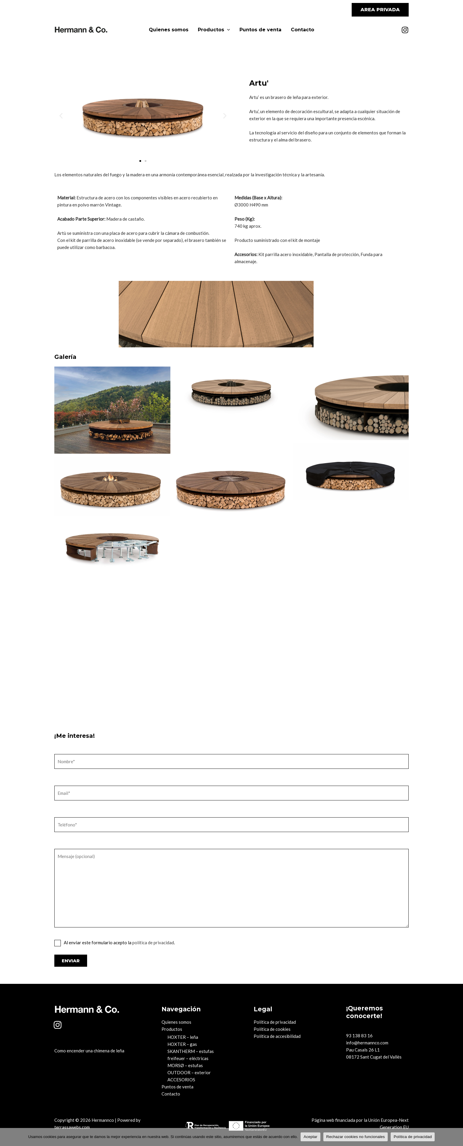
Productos (214, 29)
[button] (380, 10)
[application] (227, 29)
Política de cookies (272, 1029)
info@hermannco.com (367, 1042)
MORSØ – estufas (185, 1065)
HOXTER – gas (182, 1044)
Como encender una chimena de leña (89, 1050)
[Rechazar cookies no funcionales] (456, 1137)
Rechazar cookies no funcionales (355, 1136)
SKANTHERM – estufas (190, 1051)
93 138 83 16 (359, 1035)
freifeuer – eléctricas (187, 1058)
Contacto (302, 29)
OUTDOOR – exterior (189, 1072)
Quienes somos (168, 29)
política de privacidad (153, 942)
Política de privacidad (275, 1022)
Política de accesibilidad (277, 1036)
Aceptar (310, 1136)
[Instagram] (405, 30)
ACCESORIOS (181, 1079)
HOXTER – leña (182, 1037)
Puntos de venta (260, 29)
